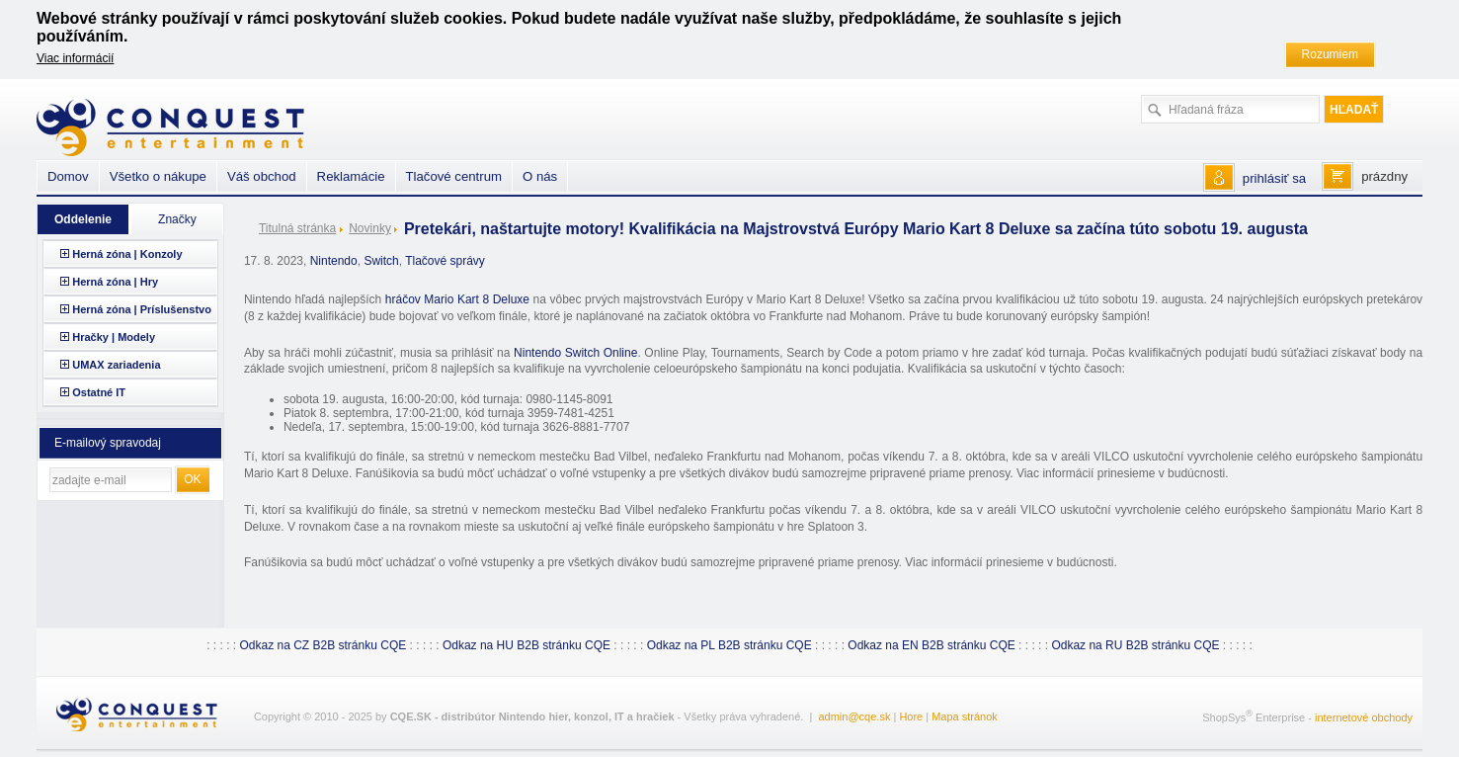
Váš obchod (261, 176)
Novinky (370, 228)
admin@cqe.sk (854, 716)
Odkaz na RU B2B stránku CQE (1135, 645)
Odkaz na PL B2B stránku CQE (729, 645)
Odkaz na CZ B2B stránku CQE (322, 645)
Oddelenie (83, 219)
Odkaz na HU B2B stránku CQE (526, 645)
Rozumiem (1330, 54)
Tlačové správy (445, 261)
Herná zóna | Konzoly (127, 254)
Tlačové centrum (454, 176)
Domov (68, 176)
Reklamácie (351, 176)
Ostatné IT (98, 392)
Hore (911, 716)
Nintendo (334, 261)
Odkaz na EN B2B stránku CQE (931, 645)
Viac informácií (75, 58)
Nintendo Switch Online (575, 353)
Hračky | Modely (113, 337)
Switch (381, 261)
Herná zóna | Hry (115, 282)
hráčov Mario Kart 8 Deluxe (457, 299)
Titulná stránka (297, 228)
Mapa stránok (965, 716)
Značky (177, 219)
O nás (540, 176)
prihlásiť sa (1274, 178)
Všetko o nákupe (158, 176)
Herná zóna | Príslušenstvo (141, 309)
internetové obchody (1364, 717)
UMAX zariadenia (116, 365)
